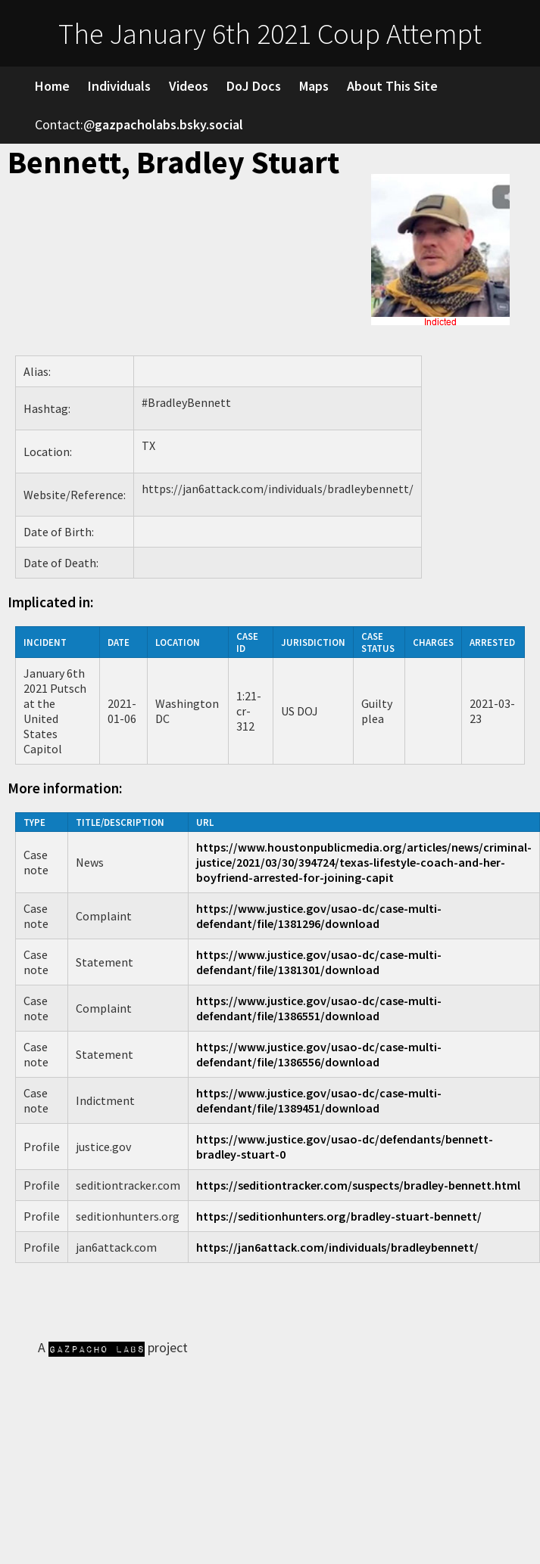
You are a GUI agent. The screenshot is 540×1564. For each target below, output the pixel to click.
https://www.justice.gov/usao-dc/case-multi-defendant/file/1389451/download (319, 1100)
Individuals (119, 86)
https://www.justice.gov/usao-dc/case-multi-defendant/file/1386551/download (319, 1008)
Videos (188, 86)
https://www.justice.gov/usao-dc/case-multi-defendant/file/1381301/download (319, 962)
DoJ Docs (253, 86)
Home (52, 86)
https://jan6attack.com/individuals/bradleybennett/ (337, 1247)
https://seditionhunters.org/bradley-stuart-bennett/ (339, 1216)
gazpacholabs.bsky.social (169, 124)
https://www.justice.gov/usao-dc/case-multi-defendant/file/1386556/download (319, 1054)
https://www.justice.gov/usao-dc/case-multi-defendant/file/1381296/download (319, 916)
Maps (314, 86)
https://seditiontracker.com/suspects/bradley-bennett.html (358, 1185)
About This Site (392, 86)
